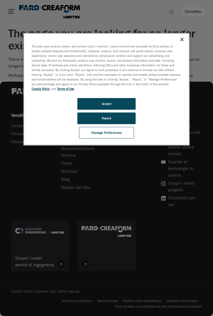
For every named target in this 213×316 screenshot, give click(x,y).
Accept (106, 104)
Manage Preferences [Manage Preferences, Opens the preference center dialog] (106, 132)
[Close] (182, 39)
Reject (106, 118)
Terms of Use (65, 89)
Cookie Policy (41, 89)
